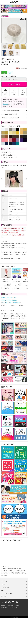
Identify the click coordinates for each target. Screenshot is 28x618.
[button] (2, 179)
